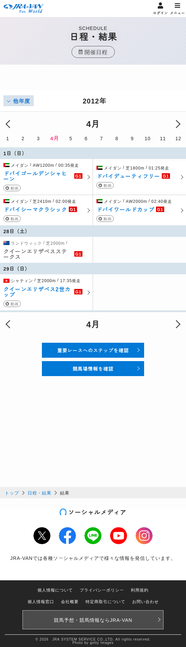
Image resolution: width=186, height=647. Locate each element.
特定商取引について (105, 601)
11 (163, 138)
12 (178, 138)
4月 (54, 138)
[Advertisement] (93, 81)
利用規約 (140, 590)
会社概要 (70, 601)
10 (147, 138)
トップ (12, 492)
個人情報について (55, 590)
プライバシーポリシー (102, 590)
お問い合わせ (145, 601)
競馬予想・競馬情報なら (93, 619)
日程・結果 (39, 492)
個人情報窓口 (41, 601)
